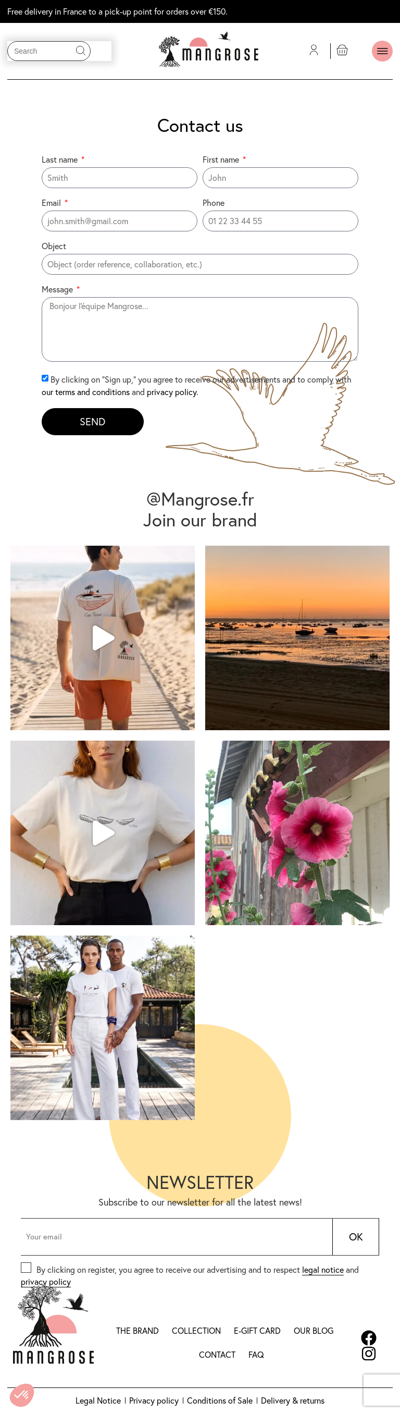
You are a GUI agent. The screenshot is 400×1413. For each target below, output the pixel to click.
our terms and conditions (86, 392)
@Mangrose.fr (200, 498)
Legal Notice (98, 1400)
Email (52, 203)
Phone (213, 203)
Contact (217, 1354)
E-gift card (257, 1330)
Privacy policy (154, 1400)
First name (222, 160)
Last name (61, 160)
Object (54, 246)
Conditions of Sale (220, 1400)
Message (58, 289)
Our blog (313, 1330)
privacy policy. (172, 392)
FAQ (256, 1354)
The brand (137, 1330)
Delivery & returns (292, 1400)
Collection (196, 1330)
